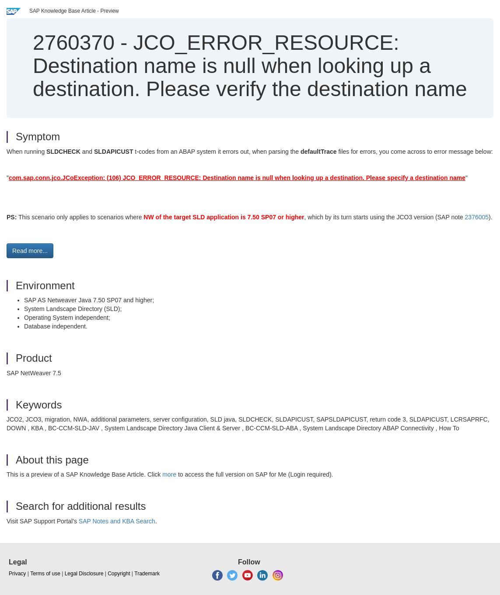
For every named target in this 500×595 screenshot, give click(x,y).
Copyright (119, 574)
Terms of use (45, 574)
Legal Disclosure (84, 574)
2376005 (477, 217)
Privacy (17, 574)
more (169, 474)
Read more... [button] (30, 250)
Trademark (147, 574)
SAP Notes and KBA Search (117, 521)
